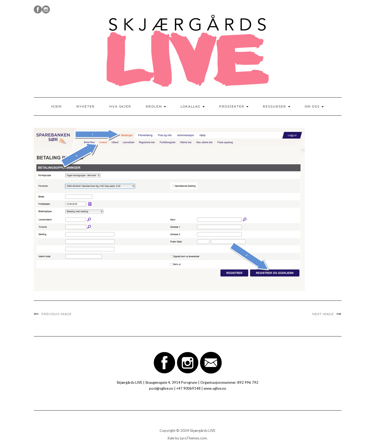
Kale (171, 438)
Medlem (156, 106)
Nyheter (85, 106)
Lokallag (193, 106)
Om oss (314, 106)
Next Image (323, 314)
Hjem (56, 106)
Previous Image (57, 314)
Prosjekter (233, 106)
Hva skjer (120, 106)
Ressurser (276, 106)
